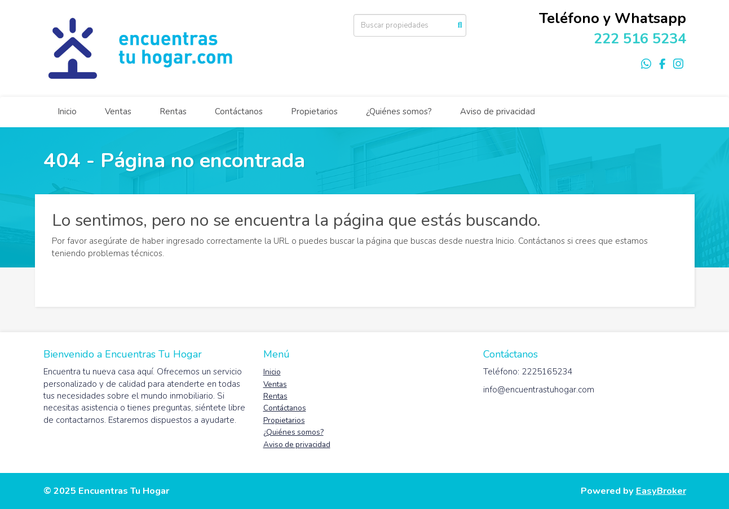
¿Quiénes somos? (399, 111)
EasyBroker (661, 490)
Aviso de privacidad (497, 111)
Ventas (118, 111)
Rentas (173, 111)
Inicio (67, 111)
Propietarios (314, 111)
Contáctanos (239, 111)
